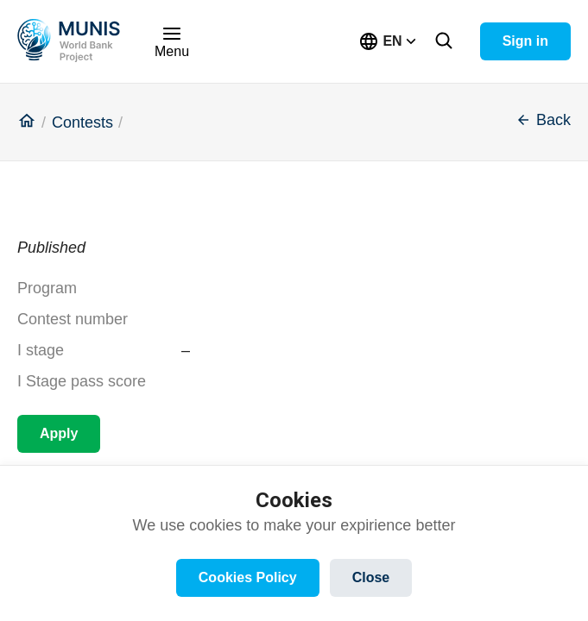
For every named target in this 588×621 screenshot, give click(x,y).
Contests (82, 123)
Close (371, 577)
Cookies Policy (248, 577)
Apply (59, 433)
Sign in (525, 41)
